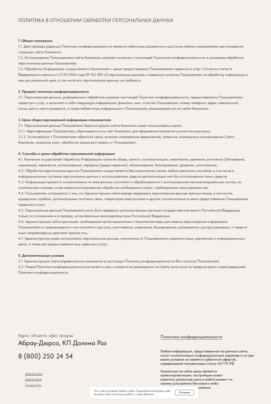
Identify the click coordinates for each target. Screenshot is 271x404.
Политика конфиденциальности (191, 336)
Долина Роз (33, 385)
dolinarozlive (33, 379)
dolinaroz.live (33, 374)
